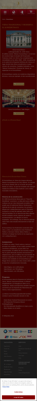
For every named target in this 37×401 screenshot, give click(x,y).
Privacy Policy (5, 387)
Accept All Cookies (18, 397)
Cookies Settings (18, 392)
